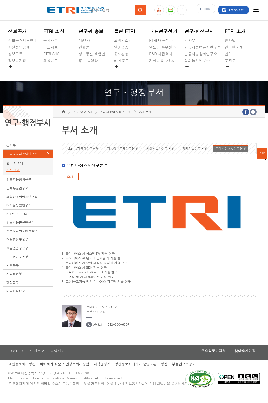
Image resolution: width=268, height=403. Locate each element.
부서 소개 (13, 178)
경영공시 (15, 72)
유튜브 (159, 10)
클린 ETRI (124, 31)
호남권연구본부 (17, 256)
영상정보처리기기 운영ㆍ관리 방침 (143, 372)
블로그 (170, 10)
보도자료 (50, 47)
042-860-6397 (118, 332)
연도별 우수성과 (162, 47)
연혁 (228, 53)
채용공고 (50, 60)
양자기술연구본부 (194, 156)
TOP (261, 160)
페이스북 (182, 10)
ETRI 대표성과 (161, 40)
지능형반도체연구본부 (122, 156)
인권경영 (121, 47)
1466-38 (84, 382)
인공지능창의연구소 (200, 53)
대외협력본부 (15, 299)
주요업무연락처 (209, 359)
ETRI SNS (51, 53)
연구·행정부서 (199, 31)
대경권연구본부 (17, 247)
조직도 (230, 60)
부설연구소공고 (187, 372)
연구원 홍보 (91, 31)
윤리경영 (121, 53)
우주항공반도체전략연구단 (25, 239)
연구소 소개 (14, 171)
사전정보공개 (19, 47)
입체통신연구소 (197, 60)
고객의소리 (123, 40)
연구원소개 (234, 47)
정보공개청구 (19, 60)
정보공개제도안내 (22, 40)
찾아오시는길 (243, 359)
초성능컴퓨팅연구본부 (83, 156)
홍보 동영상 (88, 60)
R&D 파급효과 (160, 53)
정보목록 (15, 53)
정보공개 (17, 31)
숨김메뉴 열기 (10, 66)
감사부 (189, 40)
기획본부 (12, 273)
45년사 (84, 40)
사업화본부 (14, 281)
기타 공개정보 (236, 72)
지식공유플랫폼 (162, 60)
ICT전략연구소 (16, 221)
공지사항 (50, 40)
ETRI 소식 (53, 31)
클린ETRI (15, 359)
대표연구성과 (163, 31)
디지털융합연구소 (18, 213)
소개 (70, 184)
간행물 (84, 47)
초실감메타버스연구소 (202, 72)
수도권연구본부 (17, 264)
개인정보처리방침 (21, 372)
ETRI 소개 (235, 31)
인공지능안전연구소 (20, 230)
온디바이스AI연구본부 (230, 156)
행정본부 (12, 290)
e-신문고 (121, 60)
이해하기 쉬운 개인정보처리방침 (65, 372)
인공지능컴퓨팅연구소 (202, 47)
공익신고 (121, 72)
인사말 (230, 40)
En (204, 10)
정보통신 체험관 (92, 53)
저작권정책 (103, 372)
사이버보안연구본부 (160, 156)
